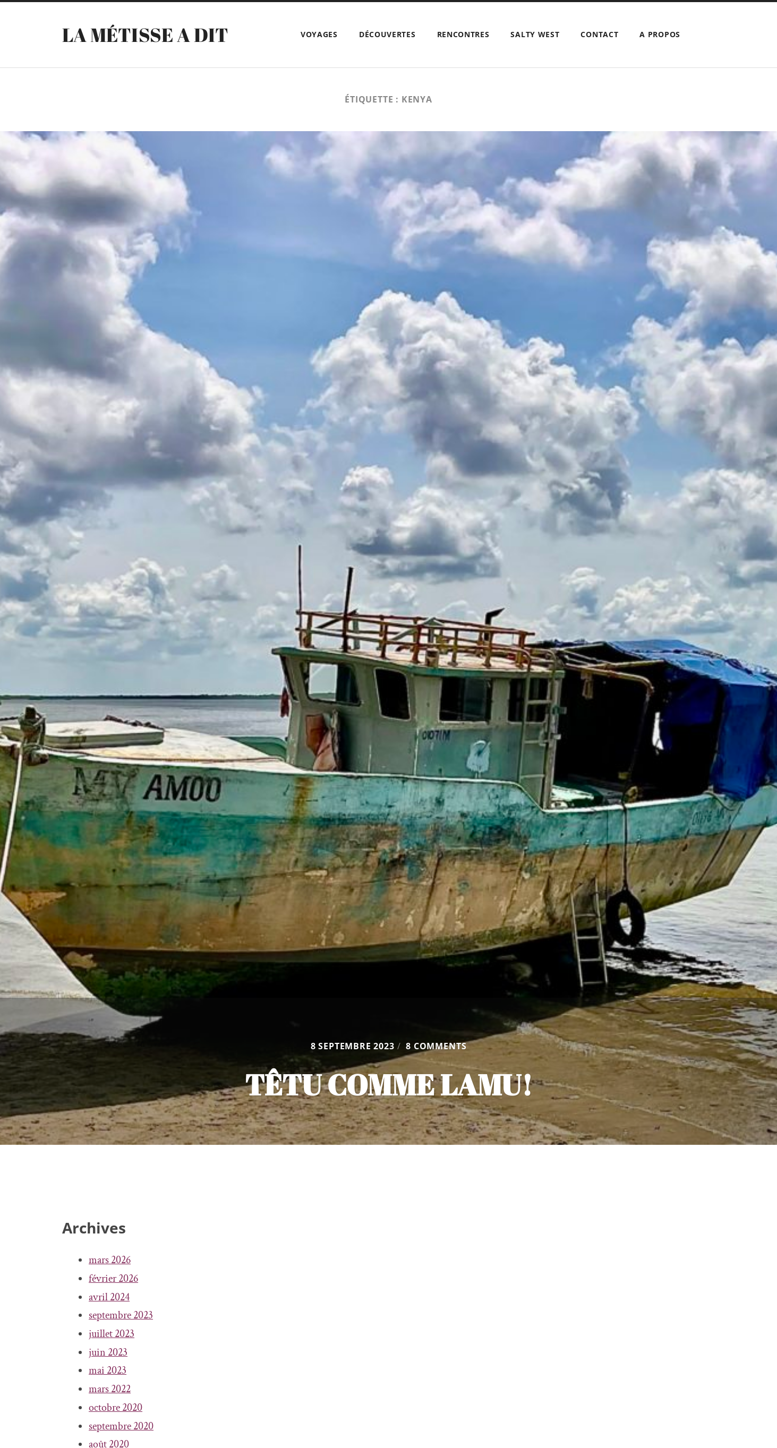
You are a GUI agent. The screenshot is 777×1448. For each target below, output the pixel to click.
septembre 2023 (121, 1315)
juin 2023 (108, 1352)
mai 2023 (107, 1370)
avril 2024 (109, 1297)
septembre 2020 (121, 1426)
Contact (599, 34)
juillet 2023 (111, 1334)
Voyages (319, 34)
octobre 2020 (115, 1408)
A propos (659, 34)
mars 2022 (110, 1389)
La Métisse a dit (145, 34)
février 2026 (113, 1279)
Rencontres (463, 34)
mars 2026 (110, 1260)
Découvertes (387, 34)
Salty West (534, 34)
